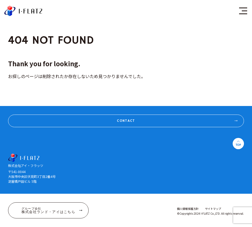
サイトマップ (213, 209)
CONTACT (178, 120)
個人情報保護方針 (188, 209)
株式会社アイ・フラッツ (23, 10)
